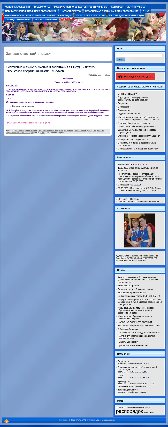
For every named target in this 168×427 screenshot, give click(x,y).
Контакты (63, 420)
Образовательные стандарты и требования (138, 149)
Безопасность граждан (128, 285)
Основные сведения (82, 130)
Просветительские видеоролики (133, 345)
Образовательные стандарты (50, 130)
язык (43, 132)
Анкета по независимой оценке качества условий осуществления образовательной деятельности (138, 279)
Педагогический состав (129, 113)
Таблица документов (128, 390)
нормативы (120, 407)
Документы (19, 130)
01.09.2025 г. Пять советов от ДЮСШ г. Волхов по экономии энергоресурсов (140, 189)
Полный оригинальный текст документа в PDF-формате (28, 123)
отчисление (131, 407)
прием (147, 407)
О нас (120, 375)
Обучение (68, 130)
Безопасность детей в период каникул (136, 289)
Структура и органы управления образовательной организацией (133, 98)
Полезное (135, 199)
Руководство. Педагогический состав (132, 386)
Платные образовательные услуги (134, 123)
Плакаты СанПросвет (128, 342)
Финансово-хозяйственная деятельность (137, 126)
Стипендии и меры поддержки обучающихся (139, 136)
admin (107, 75)
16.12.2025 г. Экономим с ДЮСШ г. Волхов (138, 168)
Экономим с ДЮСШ (127, 164)
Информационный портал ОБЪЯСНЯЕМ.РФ (139, 296)
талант (146, 412)
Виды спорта (124, 361)
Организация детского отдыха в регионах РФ (139, 332)
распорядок (129, 411)
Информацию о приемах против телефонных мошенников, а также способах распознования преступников (140, 302)
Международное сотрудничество (133, 139)
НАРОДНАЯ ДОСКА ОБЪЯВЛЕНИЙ (135, 322)
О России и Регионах (128, 329)
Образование (31, 130)
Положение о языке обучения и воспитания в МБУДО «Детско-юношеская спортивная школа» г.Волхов (50, 69)
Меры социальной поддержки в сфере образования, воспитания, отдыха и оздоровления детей (136, 310)
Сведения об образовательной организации (138, 201)
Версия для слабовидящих (136, 76)
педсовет (140, 407)
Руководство (124, 110)
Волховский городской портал (132, 292)
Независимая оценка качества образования (138, 325)
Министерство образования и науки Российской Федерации (135, 317)
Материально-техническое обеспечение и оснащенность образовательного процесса (138, 118)
